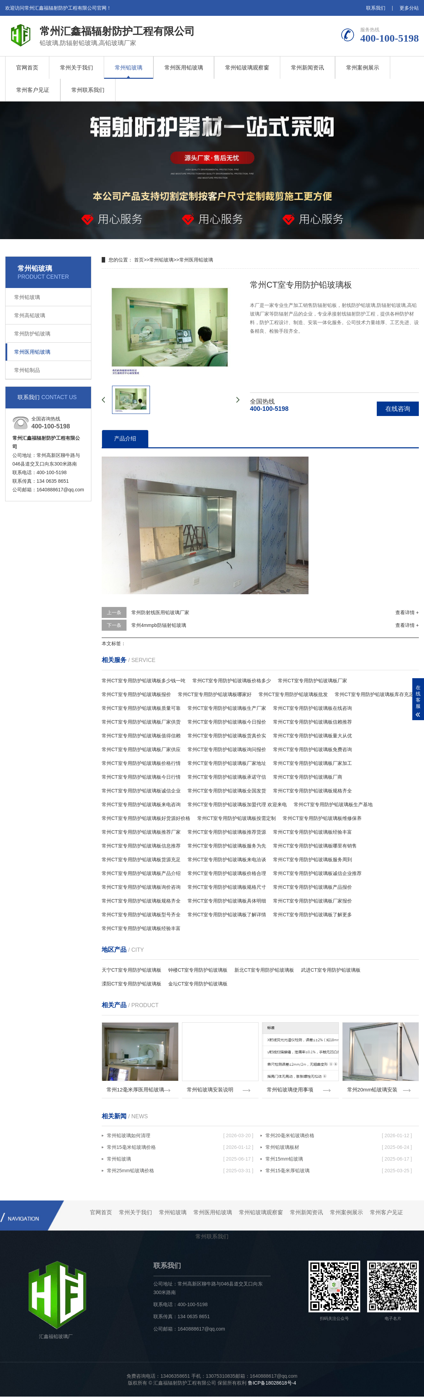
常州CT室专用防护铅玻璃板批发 (293, 694)
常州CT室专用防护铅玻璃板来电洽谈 (227, 859)
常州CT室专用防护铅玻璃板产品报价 (312, 887)
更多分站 (409, 8)
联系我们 (375, 8)
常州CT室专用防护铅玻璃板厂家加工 (312, 763)
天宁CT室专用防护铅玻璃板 (131, 970)
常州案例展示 (362, 68)
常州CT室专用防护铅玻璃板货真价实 (227, 735)
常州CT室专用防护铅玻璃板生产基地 (333, 804)
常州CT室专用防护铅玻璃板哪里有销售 (315, 846)
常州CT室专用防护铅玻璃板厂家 (312, 680)
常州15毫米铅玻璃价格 (180, 1148)
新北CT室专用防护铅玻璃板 (264, 970)
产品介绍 (125, 438)
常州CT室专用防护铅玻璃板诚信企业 (141, 790)
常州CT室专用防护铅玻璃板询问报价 (227, 749)
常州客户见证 (32, 90)
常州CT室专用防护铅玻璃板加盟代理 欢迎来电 (237, 804)
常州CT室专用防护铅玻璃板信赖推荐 (312, 722)
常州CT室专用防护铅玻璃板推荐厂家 (141, 832)
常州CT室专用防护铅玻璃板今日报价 (227, 722)
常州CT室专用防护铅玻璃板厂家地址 (227, 763)
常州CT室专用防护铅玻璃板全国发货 (227, 790)
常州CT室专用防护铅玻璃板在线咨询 (312, 708)
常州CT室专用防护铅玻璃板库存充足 (374, 694)
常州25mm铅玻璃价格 (180, 1172)
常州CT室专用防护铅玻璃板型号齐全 (141, 914)
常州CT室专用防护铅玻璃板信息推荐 (141, 846)
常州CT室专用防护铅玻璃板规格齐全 (312, 790)
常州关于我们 (76, 68)
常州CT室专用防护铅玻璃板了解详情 (227, 914)
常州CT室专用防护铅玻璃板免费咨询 (312, 749)
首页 (139, 260)
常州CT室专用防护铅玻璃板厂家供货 (141, 722)
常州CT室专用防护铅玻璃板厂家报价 (312, 901)
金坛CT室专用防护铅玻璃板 (198, 983)
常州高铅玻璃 (29, 315)
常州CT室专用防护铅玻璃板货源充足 (141, 859)
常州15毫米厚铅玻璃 (338, 1172)
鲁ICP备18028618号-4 (272, 1384)
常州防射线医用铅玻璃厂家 (160, 612)
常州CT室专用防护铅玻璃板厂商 (307, 777)
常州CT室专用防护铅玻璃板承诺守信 (227, 777)
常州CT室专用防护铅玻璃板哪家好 (215, 694)
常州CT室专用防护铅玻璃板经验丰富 (312, 832)
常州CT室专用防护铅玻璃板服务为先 (227, 846)
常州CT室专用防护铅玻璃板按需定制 (236, 818)
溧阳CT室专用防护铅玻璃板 (131, 983)
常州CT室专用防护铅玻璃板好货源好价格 (146, 818)
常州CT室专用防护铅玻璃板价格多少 (231, 680)
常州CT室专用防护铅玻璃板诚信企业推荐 (317, 873)
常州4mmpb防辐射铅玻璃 (158, 625)
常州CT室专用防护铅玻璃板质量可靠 (141, 708)
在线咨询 (397, 408)
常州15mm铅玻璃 (338, 1160)
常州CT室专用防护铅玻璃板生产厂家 (227, 708)
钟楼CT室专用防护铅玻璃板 (198, 970)
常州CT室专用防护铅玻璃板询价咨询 (141, 887)
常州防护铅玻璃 (32, 334)
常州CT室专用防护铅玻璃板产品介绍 (141, 873)
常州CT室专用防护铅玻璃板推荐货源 (227, 832)
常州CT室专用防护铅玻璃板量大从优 (312, 735)
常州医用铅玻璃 (183, 68)
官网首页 (27, 68)
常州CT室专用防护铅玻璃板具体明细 (227, 901)
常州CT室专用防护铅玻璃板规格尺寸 (227, 887)
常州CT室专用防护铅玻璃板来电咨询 (141, 804)
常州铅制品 (27, 370)
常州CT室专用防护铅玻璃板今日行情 (141, 777)
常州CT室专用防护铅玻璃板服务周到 (312, 859)
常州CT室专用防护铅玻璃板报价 (136, 694)
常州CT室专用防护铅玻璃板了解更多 (312, 914)
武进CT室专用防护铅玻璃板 (331, 970)
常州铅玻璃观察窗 (247, 68)
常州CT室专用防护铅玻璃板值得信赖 (141, 735)
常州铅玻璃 (128, 68)
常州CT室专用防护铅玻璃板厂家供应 (141, 749)
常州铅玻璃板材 (338, 1148)
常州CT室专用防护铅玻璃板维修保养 (322, 818)
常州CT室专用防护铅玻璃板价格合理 (227, 873)
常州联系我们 (87, 90)
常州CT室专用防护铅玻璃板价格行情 (141, 763)
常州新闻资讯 (307, 68)
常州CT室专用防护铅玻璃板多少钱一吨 (143, 680)
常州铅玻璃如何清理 (180, 1137)
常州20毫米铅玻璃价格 (338, 1137)
